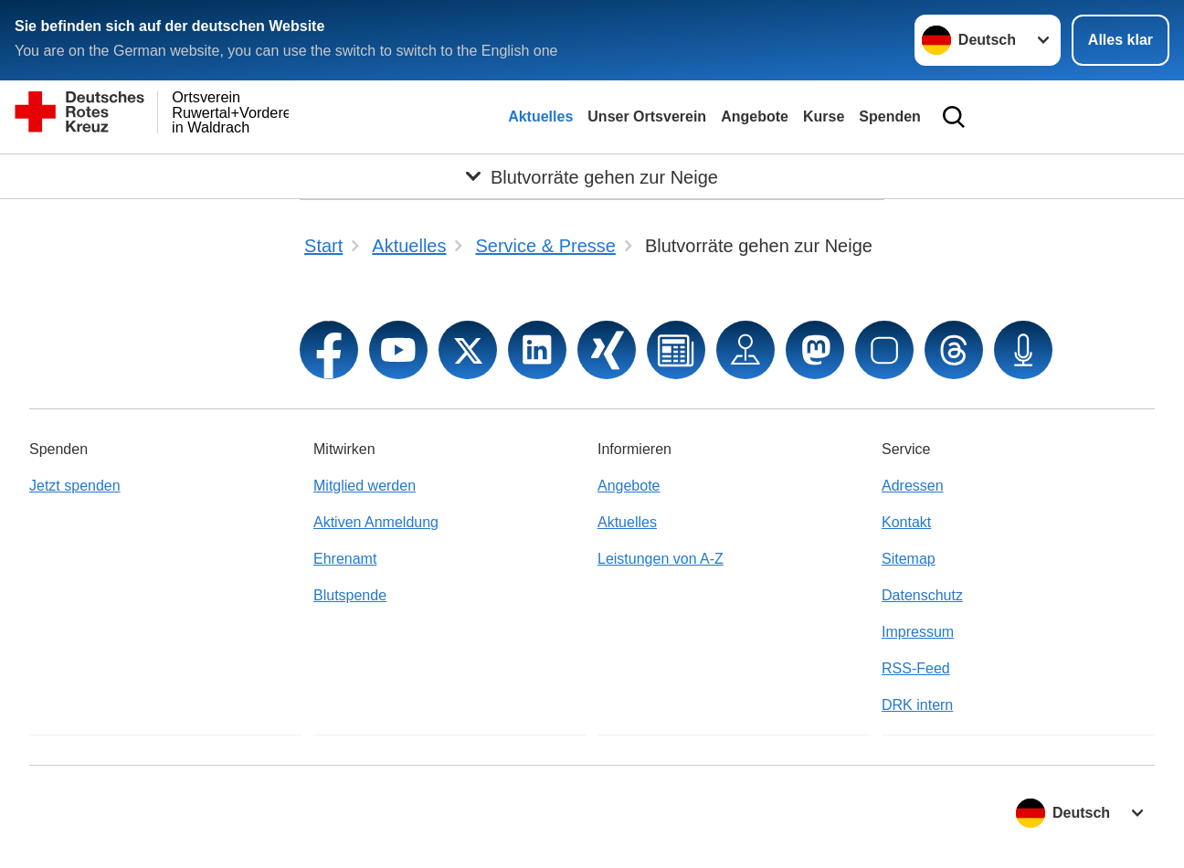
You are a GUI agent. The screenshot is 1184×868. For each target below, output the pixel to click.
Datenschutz (922, 595)
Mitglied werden (364, 485)
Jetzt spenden (75, 485)
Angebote (754, 116)
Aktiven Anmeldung (376, 522)
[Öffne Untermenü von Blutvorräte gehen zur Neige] (592, 176)
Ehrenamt (344, 558)
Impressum (918, 632)
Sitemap (909, 558)
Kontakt (906, 522)
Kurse (823, 116)
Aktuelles (540, 116)
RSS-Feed (916, 668)
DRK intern (917, 705)
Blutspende (349, 595)
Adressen (913, 485)
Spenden (890, 116)
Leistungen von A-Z (660, 558)
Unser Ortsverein (646, 116)
